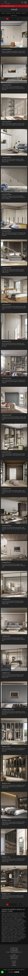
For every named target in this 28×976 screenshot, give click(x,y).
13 (20, 18)
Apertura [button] (24, 13)
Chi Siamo (14, 961)
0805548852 (15, 950)
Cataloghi (14, 965)
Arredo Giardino (14, 958)
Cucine (14, 954)
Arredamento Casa (14, 955)
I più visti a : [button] (14, 15)
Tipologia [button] (18, 13)
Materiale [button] (8, 13)
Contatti (14, 962)
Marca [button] (3, 13)
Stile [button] (13, 13)
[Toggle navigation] (25, 2)
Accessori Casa (14, 957)
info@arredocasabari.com (16, 952)
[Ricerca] (22, 2)
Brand (14, 963)
